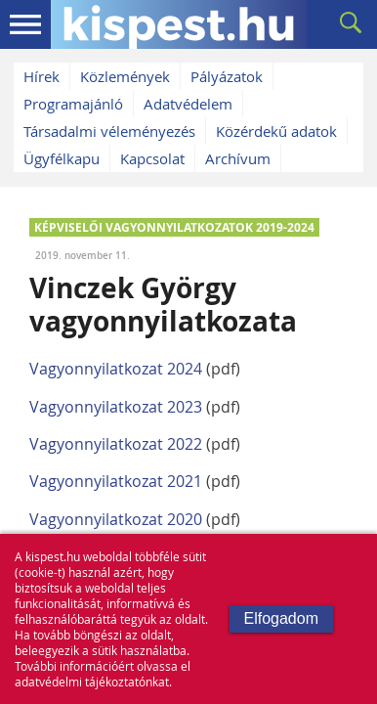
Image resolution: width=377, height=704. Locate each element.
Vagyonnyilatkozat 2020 (115, 519)
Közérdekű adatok (276, 131)
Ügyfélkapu (61, 158)
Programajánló (73, 103)
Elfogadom (281, 618)
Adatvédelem (188, 103)
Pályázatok (226, 76)
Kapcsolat (152, 158)
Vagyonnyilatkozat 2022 (115, 444)
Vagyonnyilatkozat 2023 (115, 407)
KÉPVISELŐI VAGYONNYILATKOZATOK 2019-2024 (174, 227)
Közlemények (125, 76)
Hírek (41, 76)
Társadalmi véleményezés (109, 131)
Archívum (238, 158)
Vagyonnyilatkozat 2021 (115, 481)
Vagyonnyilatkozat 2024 (115, 368)
